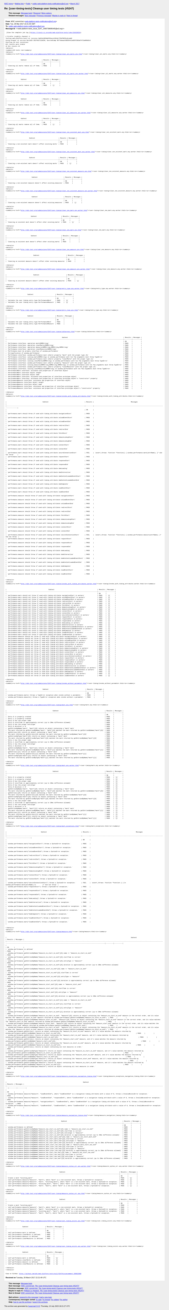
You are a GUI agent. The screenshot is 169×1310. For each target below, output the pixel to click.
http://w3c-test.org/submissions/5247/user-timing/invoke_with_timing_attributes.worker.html (58, 584)
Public (28, 4)
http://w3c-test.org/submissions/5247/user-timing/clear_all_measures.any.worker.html (55, 113)
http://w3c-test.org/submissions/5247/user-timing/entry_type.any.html (49, 310)
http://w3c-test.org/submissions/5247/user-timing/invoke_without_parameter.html (53, 683)
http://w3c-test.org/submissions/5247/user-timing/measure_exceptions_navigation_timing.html (58, 1076)
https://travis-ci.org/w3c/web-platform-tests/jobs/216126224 (55, 33)
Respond (37, 13)
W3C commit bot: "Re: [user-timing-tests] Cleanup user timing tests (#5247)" (50, 1286)
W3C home (8, 4)
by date (38, 1300)
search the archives (40, 1302)
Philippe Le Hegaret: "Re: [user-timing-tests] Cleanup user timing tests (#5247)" (54, 1291)
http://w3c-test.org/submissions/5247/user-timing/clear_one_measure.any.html (52, 250)
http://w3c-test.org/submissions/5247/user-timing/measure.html (46, 932)
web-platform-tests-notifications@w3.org (40, 21)
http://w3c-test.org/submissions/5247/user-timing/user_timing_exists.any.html (53, 1221)
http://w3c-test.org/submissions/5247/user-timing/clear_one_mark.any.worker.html (54, 210)
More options (47, 13)
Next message (30, 16)
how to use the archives (22, 1302)
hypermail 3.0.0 (34, 1306)
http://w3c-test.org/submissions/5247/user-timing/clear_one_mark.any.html (51, 230)
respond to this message (28, 1297)
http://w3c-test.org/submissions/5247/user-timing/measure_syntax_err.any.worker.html (55, 1166)
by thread (46, 1300)
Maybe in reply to (59, 16)
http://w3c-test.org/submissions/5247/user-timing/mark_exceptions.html (50, 826)
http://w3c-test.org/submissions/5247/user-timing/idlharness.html (47, 332)
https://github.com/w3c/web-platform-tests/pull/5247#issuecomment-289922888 (50, 1274)
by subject (55, 1300)
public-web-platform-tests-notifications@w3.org (50, 4)
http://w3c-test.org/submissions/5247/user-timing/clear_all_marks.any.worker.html (54, 74)
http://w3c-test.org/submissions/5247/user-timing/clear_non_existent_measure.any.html (56, 171)
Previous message (44, 16)
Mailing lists (19, 4)
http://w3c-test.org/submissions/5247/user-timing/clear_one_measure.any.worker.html (55, 269)
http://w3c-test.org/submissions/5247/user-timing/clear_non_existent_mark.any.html (55, 132)
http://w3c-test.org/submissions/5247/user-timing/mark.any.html (47, 705)
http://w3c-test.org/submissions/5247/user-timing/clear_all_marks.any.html (51, 54)
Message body (26, 13)
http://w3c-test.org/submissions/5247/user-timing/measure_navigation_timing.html (54, 1115)
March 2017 (74, 4)
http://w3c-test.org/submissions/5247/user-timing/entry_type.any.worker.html (52, 289)
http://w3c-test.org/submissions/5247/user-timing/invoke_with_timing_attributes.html (55, 396)
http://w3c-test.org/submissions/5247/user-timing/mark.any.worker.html (50, 766)
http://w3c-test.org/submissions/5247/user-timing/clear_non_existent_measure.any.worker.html (59, 191)
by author (64, 1300)
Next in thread (72, 16)
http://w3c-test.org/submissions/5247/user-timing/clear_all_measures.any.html (53, 93)
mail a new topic (46, 1297)
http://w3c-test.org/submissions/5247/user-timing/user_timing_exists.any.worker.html (55, 1246)
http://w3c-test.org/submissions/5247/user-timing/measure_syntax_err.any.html (53, 1194)
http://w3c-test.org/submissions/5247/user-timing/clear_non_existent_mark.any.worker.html (58, 152)
